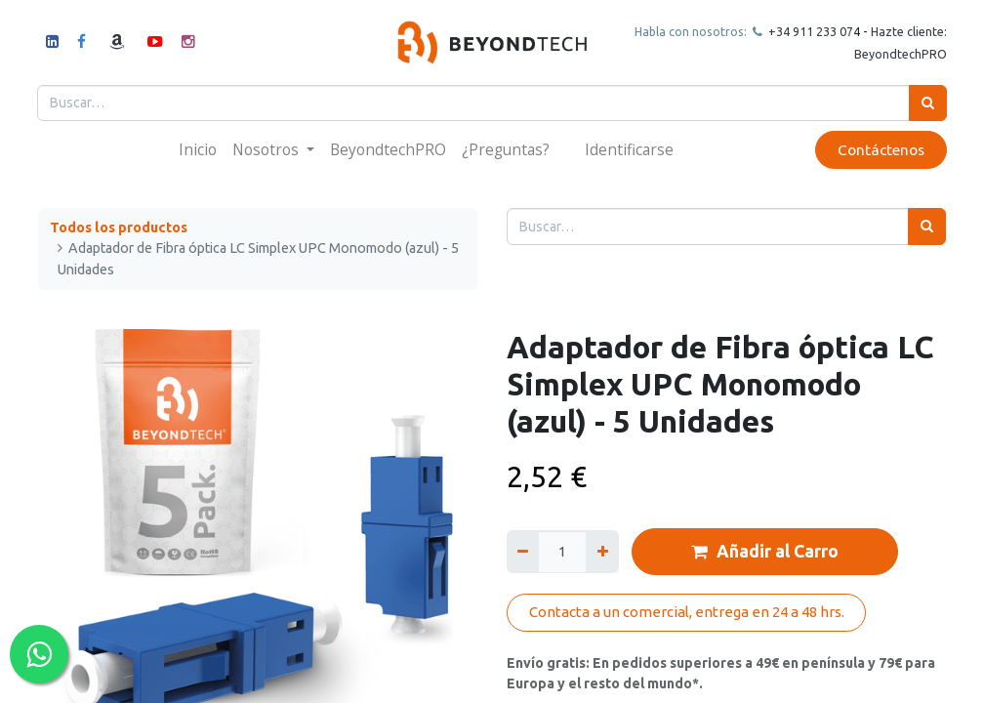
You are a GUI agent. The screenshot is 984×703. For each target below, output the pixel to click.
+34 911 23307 (808, 31)
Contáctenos (880, 150)
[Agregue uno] (602, 551)
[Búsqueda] (927, 103)
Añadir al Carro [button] (765, 551)
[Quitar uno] (523, 551)
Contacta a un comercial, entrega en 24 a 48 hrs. (686, 611)
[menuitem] (198, 150)
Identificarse (629, 149)
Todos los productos (118, 227)
